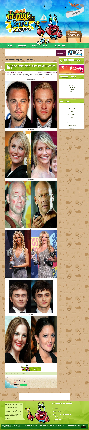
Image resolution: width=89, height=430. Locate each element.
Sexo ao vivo (57, 420)
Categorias (21, 46)
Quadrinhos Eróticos (71, 125)
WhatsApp (23, 385)
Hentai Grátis (71, 128)
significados (71, 89)
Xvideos (71, 111)
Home (10, 46)
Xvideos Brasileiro (72, 108)
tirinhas (71, 83)
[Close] (5, 58)
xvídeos (71, 117)
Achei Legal (71, 85)
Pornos (55, 417)
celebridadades (11, 373)
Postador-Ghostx (43, 72)
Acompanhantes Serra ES (71, 120)
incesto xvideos (71, 114)
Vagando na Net (71, 87)
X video (55, 408)
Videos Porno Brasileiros (62, 414)
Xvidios (71, 95)
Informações (60, 46)
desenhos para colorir (71, 122)
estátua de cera (18, 373)
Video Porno (57, 411)
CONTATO (46, 46)
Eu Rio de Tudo (71, 91)
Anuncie (34, 46)
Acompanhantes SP (71, 106)
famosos (24, 373)
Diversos (55, 72)
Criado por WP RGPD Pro (16, 426)
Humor (71, 93)
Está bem (83, 427)
